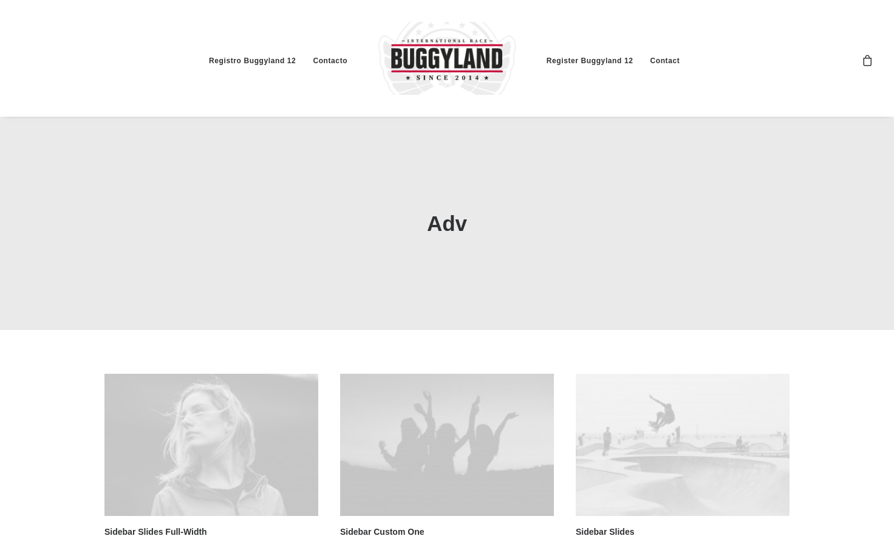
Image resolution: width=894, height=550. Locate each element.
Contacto (330, 61)
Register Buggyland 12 (590, 61)
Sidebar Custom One (382, 530)
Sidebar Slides (605, 530)
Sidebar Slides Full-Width (155, 530)
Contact (665, 61)
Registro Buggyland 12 (252, 61)
